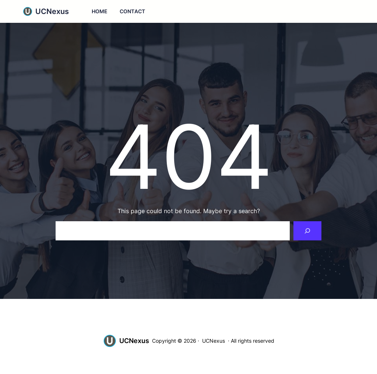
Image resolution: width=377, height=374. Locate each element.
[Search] (307, 230)
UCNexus (52, 11)
